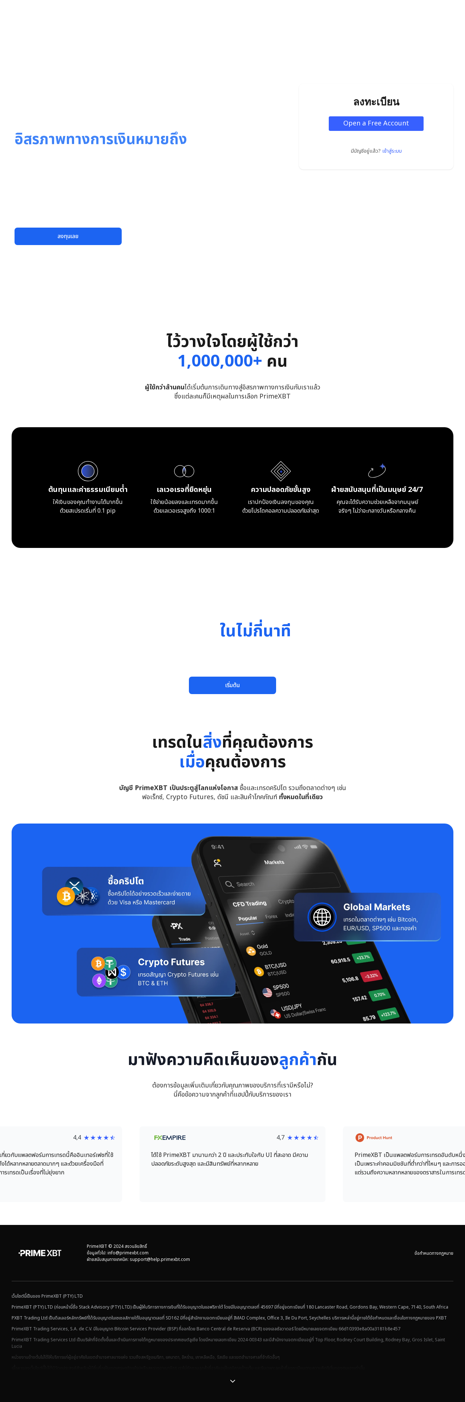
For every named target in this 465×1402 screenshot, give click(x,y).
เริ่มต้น (232, 685)
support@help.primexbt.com (160, 1259)
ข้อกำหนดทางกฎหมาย (434, 1253)
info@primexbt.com (128, 1253)
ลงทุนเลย (67, 236)
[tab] (194, 301)
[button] (233, 1164)
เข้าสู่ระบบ (392, 151)
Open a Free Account (376, 123)
